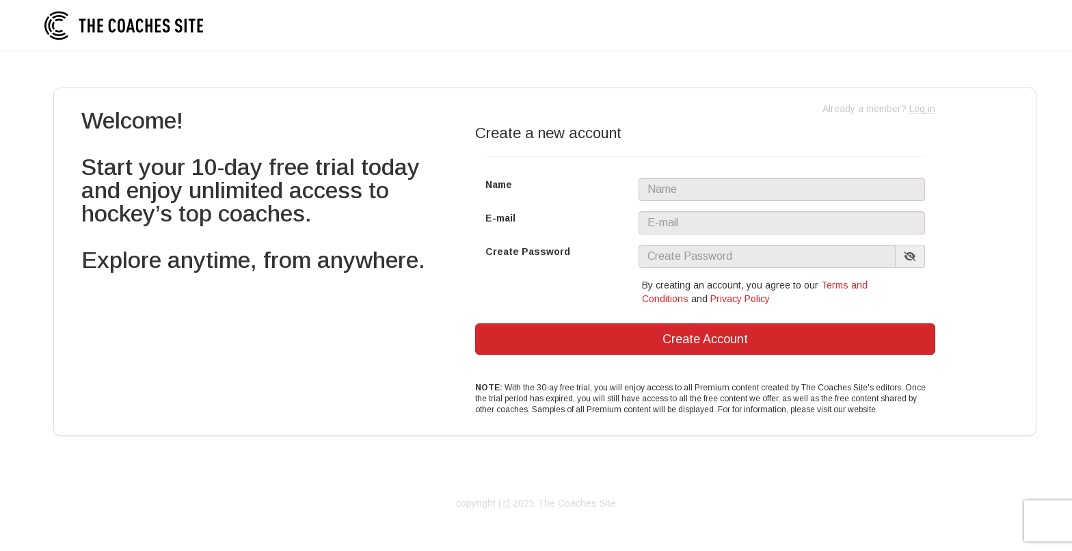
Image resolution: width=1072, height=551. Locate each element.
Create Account (705, 339)
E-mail (500, 218)
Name (498, 184)
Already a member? (878, 108)
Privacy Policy (740, 298)
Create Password (527, 251)
